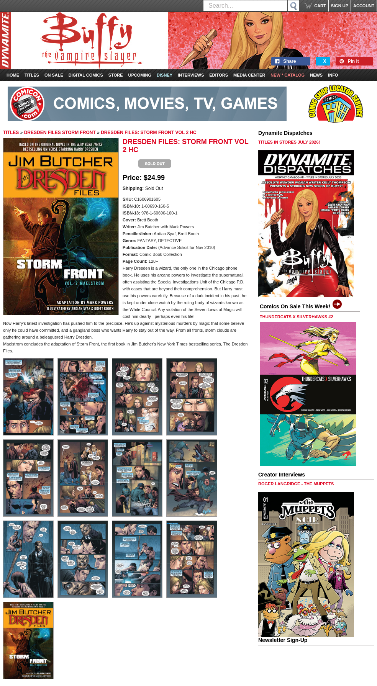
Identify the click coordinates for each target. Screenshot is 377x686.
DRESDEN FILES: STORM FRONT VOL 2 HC (149, 132)
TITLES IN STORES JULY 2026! (289, 142)
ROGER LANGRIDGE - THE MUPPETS (296, 483)
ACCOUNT (363, 5)
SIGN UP (339, 5)
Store (115, 75)
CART (320, 5)
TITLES (11, 132)
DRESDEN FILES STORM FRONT (60, 132)
